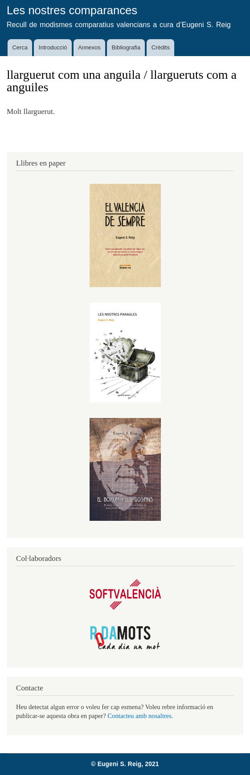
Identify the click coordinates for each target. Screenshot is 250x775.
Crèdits (161, 47)
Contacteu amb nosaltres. (140, 715)
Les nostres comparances (72, 10)
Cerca (20, 47)
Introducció (53, 47)
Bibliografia (126, 47)
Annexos (89, 47)
